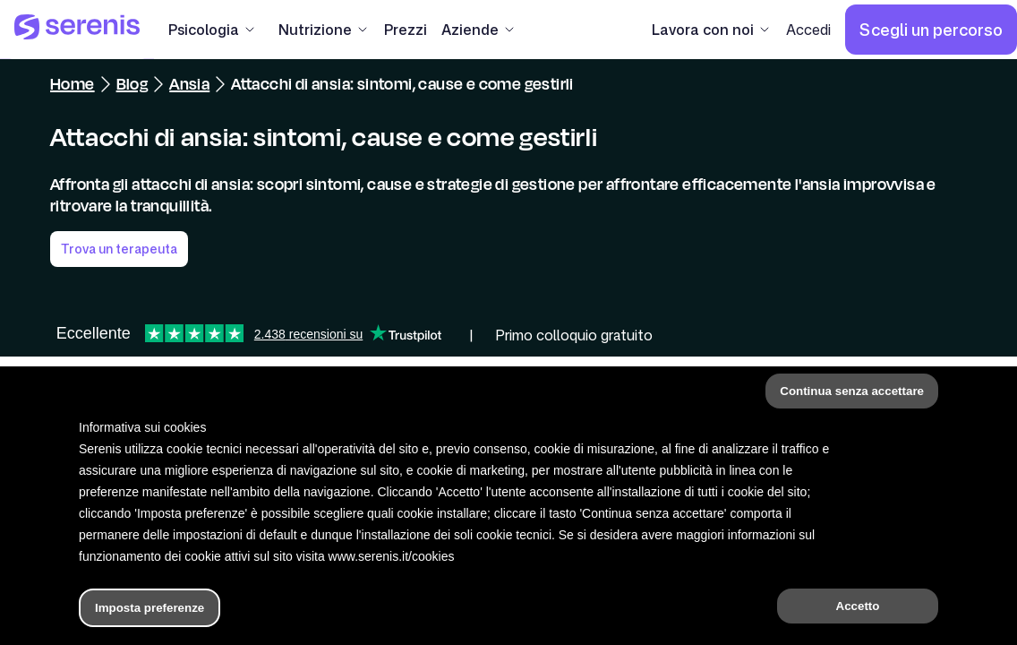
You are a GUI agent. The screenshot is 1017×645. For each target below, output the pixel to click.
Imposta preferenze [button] (149, 608)
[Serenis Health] (77, 29)
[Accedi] (808, 29)
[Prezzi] (405, 29)
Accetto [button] (858, 606)
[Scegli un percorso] (931, 29)
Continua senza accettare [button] (852, 391)
